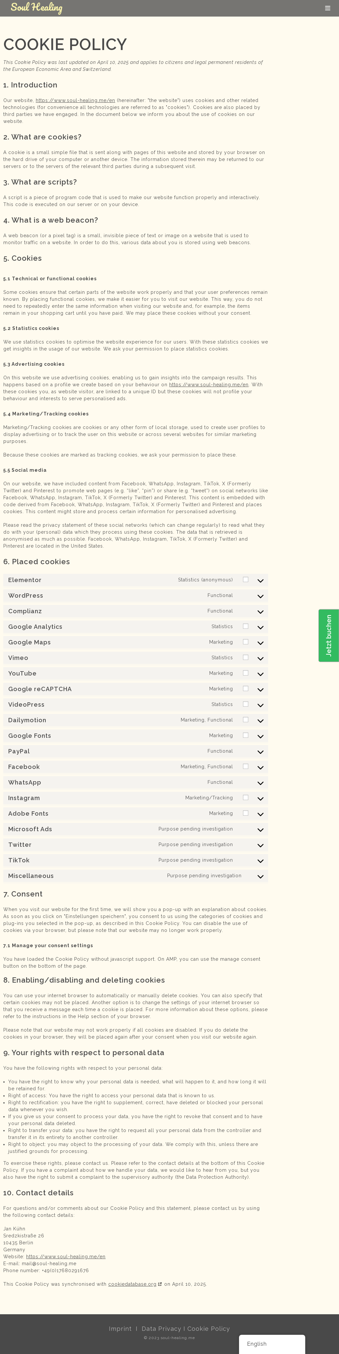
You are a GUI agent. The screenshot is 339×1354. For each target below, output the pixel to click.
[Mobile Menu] (328, 8)
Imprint (120, 1328)
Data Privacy (161, 1328)
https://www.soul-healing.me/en (75, 100)
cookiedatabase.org (132, 1284)
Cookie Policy (208, 1328)
